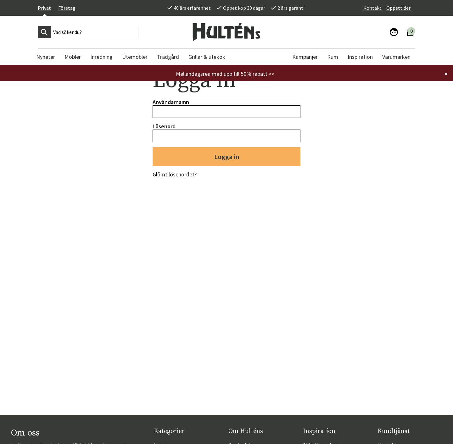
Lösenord (164, 126)
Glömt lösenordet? (175, 174)
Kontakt (372, 8)
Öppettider (398, 8)
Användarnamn (171, 102)
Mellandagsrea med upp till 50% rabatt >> (225, 73)
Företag (67, 8)
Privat (44, 8)
